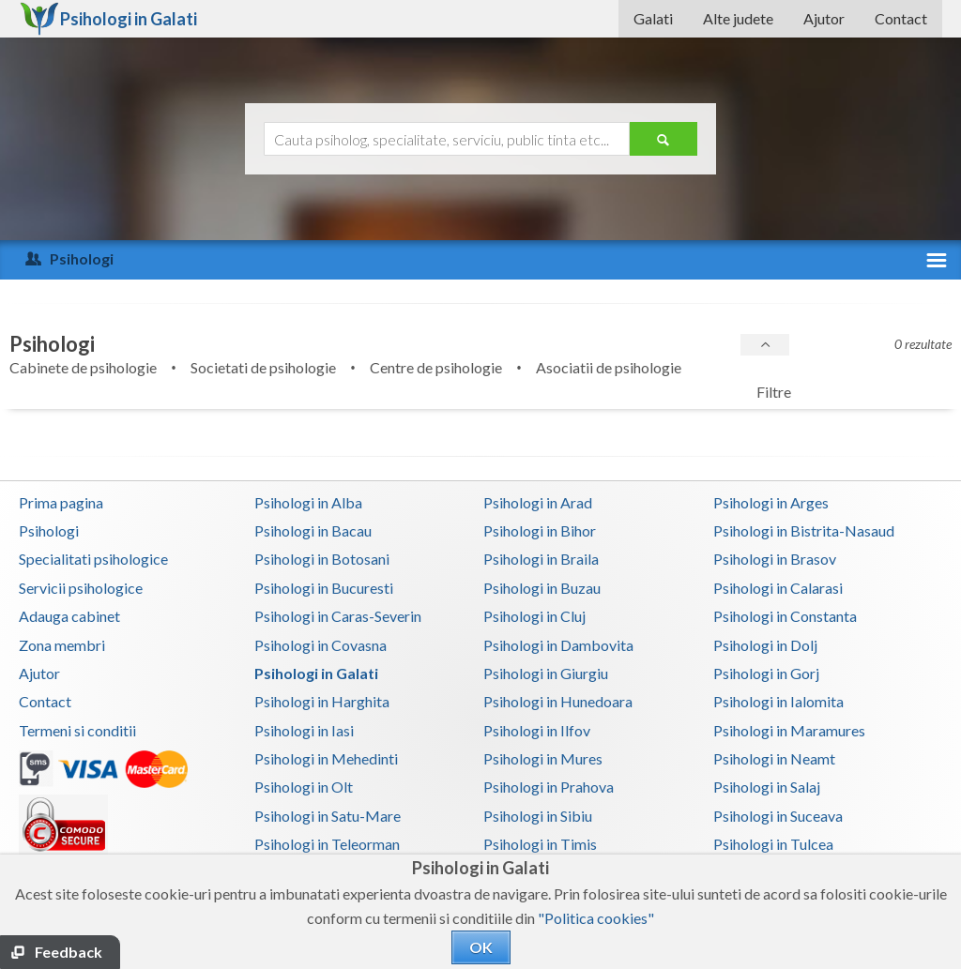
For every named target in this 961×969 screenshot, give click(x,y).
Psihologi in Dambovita (558, 645)
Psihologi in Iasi (304, 730)
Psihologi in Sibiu (537, 816)
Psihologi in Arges (771, 502)
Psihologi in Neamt (774, 758)
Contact (901, 18)
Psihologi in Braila (541, 559)
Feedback (68, 952)
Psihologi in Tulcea (773, 844)
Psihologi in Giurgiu (545, 673)
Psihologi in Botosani (321, 559)
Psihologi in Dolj (765, 645)
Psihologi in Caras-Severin (337, 616)
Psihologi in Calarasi (778, 588)
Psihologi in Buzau (542, 588)
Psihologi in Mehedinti (326, 758)
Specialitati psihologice (93, 559)
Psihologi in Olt (303, 786)
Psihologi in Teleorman (327, 844)
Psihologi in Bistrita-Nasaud (803, 530)
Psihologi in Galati (316, 673)
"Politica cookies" (596, 918)
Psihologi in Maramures (789, 730)
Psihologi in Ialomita (778, 701)
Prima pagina (61, 502)
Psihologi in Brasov (774, 559)
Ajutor (824, 18)
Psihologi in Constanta (785, 616)
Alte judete (738, 18)
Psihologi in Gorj (766, 673)
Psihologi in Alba (308, 502)
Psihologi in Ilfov (536, 730)
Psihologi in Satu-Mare (327, 816)
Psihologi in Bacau (313, 530)
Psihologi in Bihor (539, 530)
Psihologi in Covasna (320, 645)
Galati (653, 18)
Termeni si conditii (77, 730)
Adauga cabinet (69, 616)
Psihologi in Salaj (766, 786)
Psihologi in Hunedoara (558, 701)
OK (481, 947)
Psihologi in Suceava (778, 816)
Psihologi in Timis (540, 844)
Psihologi (49, 530)
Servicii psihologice (81, 588)
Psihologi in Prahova (548, 786)
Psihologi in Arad (537, 502)
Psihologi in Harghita (321, 701)
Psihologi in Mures (543, 758)
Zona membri (62, 645)
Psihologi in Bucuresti (323, 588)
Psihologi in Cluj (534, 616)
